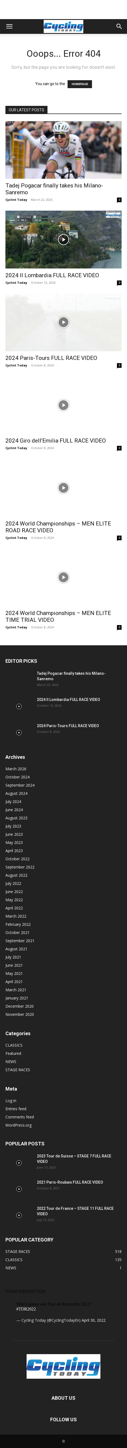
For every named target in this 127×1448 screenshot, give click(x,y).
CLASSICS (14, 1045)
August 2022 (16, 875)
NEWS (10, 1061)
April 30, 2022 (94, 1320)
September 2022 (19, 867)
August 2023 (16, 817)
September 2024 (19, 785)
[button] (9, 26)
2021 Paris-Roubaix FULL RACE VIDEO (70, 1182)
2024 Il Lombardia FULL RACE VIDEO (52, 275)
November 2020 (19, 1014)
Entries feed (15, 1108)
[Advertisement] (63, 9)
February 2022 (18, 924)
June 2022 (14, 891)
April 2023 (14, 850)
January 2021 (16, 998)
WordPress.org (18, 1125)
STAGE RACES (17, 1069)
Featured (13, 1053)
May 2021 (14, 973)
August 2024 (16, 793)
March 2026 (15, 768)
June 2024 (14, 809)
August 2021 (16, 948)
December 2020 (19, 1006)
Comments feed (19, 1116)
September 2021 (19, 940)
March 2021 (15, 989)
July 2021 (13, 957)
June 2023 (14, 834)
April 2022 (14, 907)
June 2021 (14, 965)
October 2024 (17, 777)
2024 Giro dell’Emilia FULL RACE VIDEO (55, 440)
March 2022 (15, 916)
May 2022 (14, 899)
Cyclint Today (16, 200)
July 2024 (13, 801)
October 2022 (17, 858)
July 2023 (13, 826)
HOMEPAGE (80, 84)
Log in (10, 1100)
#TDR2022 (26, 1309)
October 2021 (17, 932)
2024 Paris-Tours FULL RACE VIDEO (51, 358)
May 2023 (14, 842)
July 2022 (13, 883)
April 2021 (14, 981)
